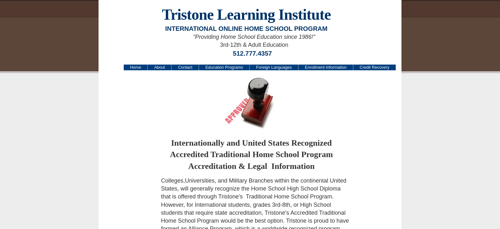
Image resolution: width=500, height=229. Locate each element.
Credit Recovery (374, 67)
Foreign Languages (274, 67)
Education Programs (224, 67)
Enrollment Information (326, 67)
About (159, 67)
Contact (185, 67)
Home (135, 67)
